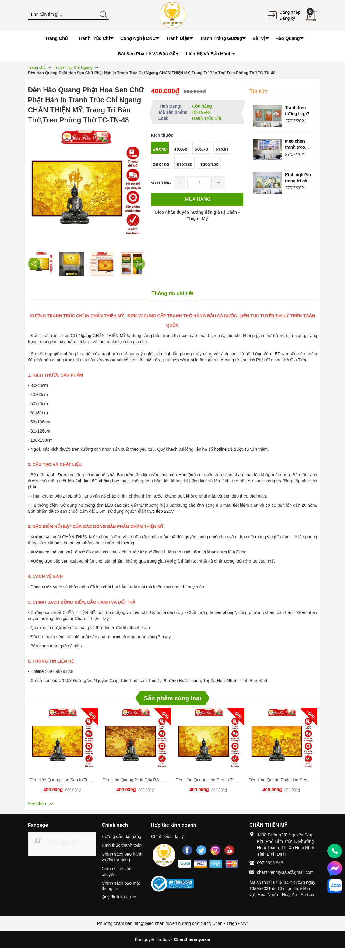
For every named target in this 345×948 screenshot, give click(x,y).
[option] (41, 264)
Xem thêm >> (41, 803)
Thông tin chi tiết (172, 293)
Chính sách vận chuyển (117, 871)
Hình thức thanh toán (122, 845)
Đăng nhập (290, 12)
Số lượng (161, 183)
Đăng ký (287, 18)
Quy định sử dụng (119, 897)
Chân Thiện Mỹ (63, 842)
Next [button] (139, 264)
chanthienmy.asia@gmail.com (285, 872)
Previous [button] (34, 264)
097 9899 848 (270, 862)
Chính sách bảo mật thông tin (121, 886)
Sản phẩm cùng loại (172, 698)
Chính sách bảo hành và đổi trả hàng (122, 857)
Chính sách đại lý (167, 836)
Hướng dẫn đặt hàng (121, 836)
